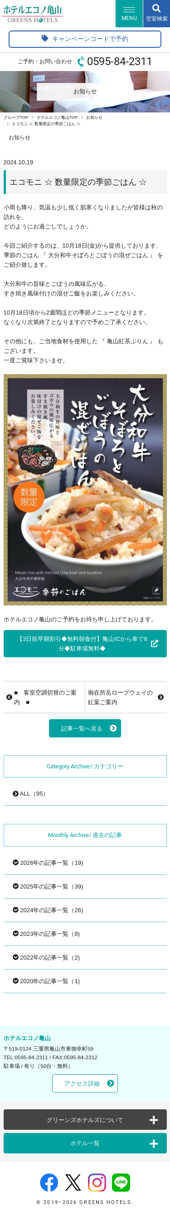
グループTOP (16, 117)
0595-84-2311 (119, 61)
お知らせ (94, 117)
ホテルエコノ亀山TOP (57, 117)
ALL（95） (31, 793)
